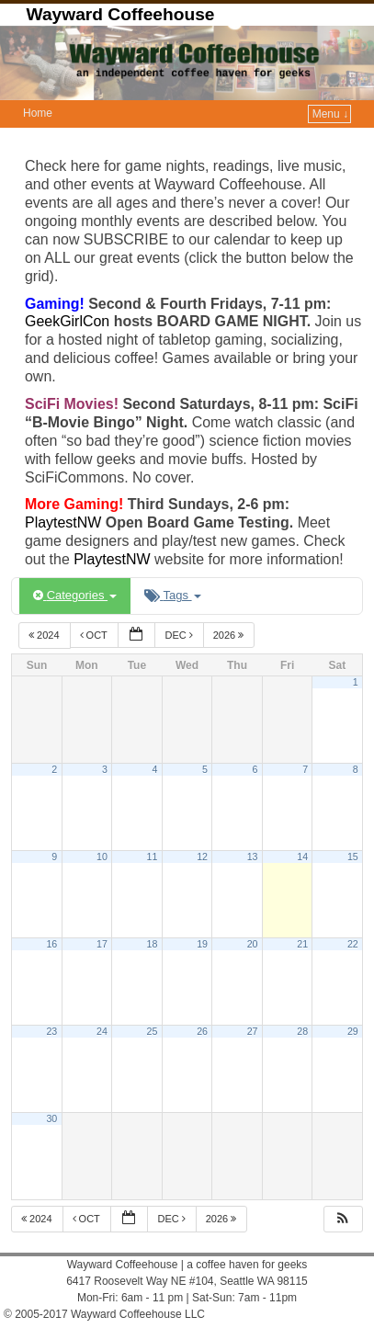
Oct (95, 635)
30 (51, 1118)
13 (252, 856)
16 (51, 943)
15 (352, 856)
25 (152, 1031)
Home (37, 113)
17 (102, 943)
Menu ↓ (330, 114)
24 (102, 1031)
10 (102, 856)
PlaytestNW (65, 522)
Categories (75, 595)
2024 (45, 635)
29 (352, 1031)
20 (252, 943)
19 (202, 943)
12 (202, 856)
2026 (230, 635)
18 (152, 943)
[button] (342, 1219)
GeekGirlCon (69, 321)
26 (202, 1031)
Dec (179, 635)
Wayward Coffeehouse (120, 14)
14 (302, 856)
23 (51, 1031)
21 (302, 943)
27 (252, 1031)
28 (302, 1031)
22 (352, 943)
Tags (172, 595)
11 (152, 856)
